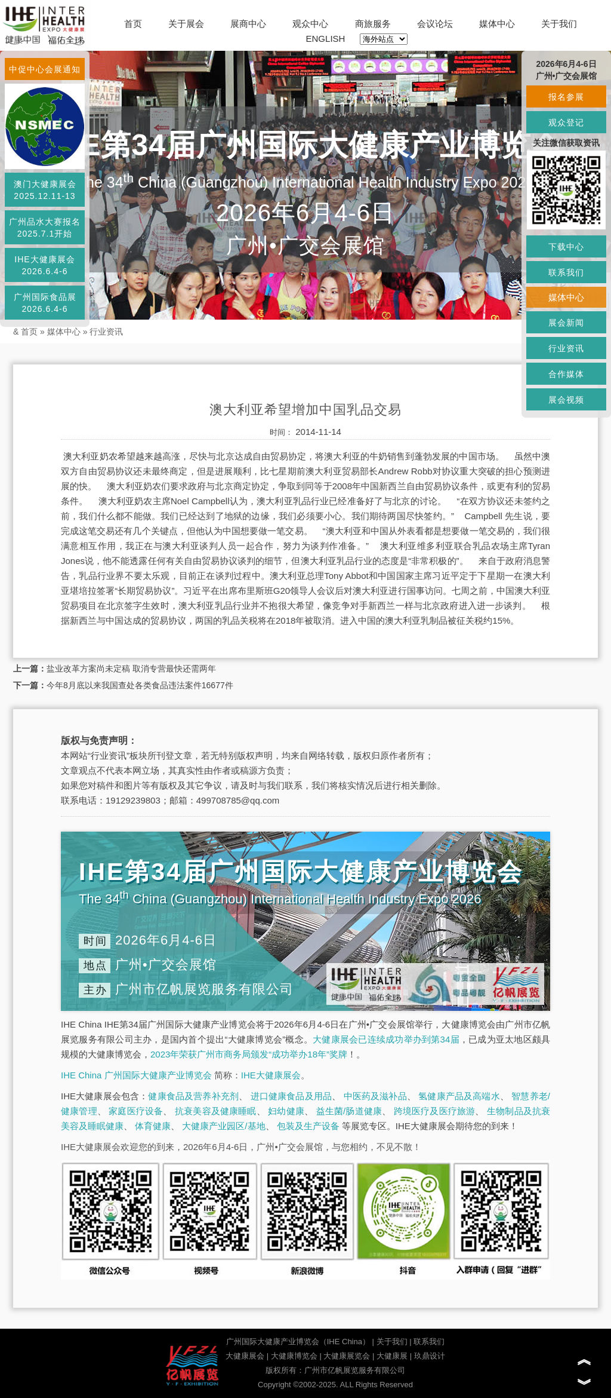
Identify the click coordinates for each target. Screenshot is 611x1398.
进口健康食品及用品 (291, 1096)
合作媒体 (566, 374)
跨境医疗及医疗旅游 (435, 1111)
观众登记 (566, 122)
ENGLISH (325, 38)
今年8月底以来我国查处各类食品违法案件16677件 (140, 685)
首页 (133, 24)
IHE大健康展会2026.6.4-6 (44, 265)
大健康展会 (245, 1355)
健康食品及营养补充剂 (193, 1096)
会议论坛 (435, 24)
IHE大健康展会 (271, 1075)
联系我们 (429, 1341)
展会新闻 (566, 322)
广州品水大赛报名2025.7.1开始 (45, 227)
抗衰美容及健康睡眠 (216, 1111)
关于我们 (559, 24)
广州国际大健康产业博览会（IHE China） (298, 1341)
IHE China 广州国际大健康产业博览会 (136, 1075)
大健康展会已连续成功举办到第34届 (386, 1039)
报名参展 (566, 97)
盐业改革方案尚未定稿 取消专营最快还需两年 (131, 668)
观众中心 (310, 24)
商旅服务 (373, 24)
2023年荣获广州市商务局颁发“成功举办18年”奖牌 (248, 1054)
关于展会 (186, 24)
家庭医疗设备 (136, 1111)
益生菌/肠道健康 (349, 1111)
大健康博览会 (294, 1355)
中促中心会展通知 (45, 69)
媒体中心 (497, 24)
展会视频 (566, 399)
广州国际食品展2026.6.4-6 (45, 303)
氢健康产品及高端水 (458, 1096)
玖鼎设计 (429, 1355)
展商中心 (248, 24)
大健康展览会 (346, 1355)
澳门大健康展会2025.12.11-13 (45, 190)
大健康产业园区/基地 (223, 1126)
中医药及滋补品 (375, 1096)
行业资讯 (106, 331)
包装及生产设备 (308, 1126)
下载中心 (566, 247)
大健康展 (392, 1355)
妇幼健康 (286, 1111)
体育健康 (153, 1126)
